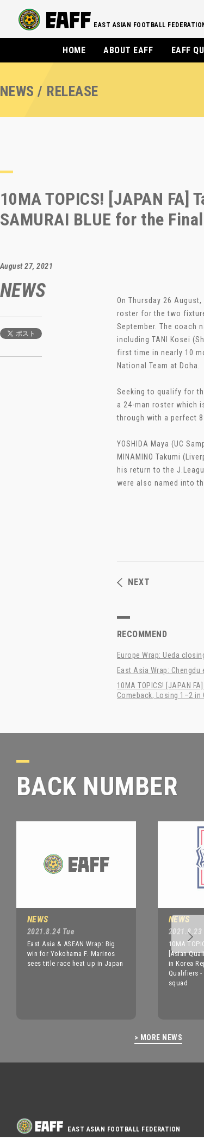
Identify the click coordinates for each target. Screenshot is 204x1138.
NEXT (133, 582)
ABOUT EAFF (128, 50)
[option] (68, 920)
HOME (74, 50)
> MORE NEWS (158, 1038)
